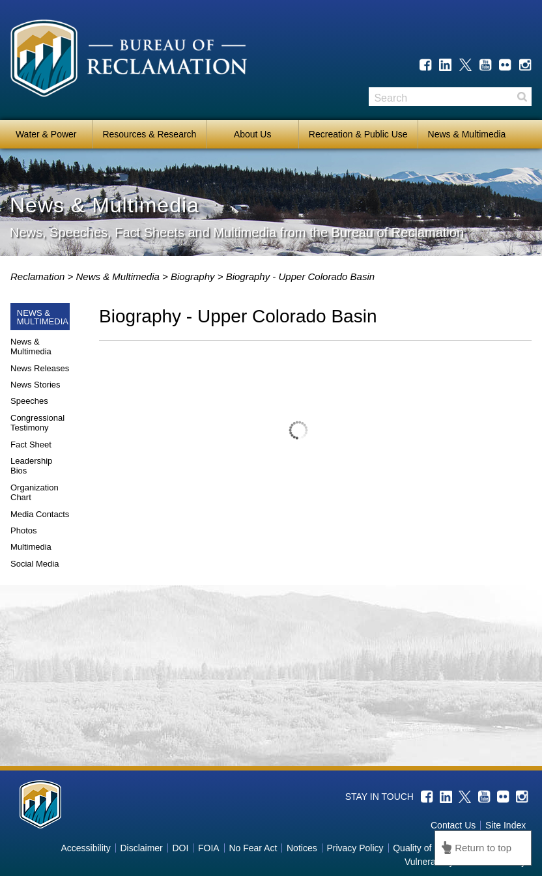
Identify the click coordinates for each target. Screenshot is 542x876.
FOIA (209, 848)
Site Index (505, 825)
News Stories (35, 384)
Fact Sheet (30, 444)
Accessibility (85, 848)
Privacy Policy (354, 848)
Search (522, 96)
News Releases (39, 368)
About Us (253, 134)
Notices (302, 848)
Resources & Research (149, 134)
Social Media (34, 564)
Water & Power (46, 134)
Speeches (29, 401)
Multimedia (30, 547)
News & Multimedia (467, 134)
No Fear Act (253, 848)
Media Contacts (39, 514)
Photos (23, 530)
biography (198, 276)
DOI (180, 848)
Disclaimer (141, 848)
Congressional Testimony (37, 423)
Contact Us (453, 825)
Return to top (483, 847)
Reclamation (39, 276)
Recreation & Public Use (358, 134)
